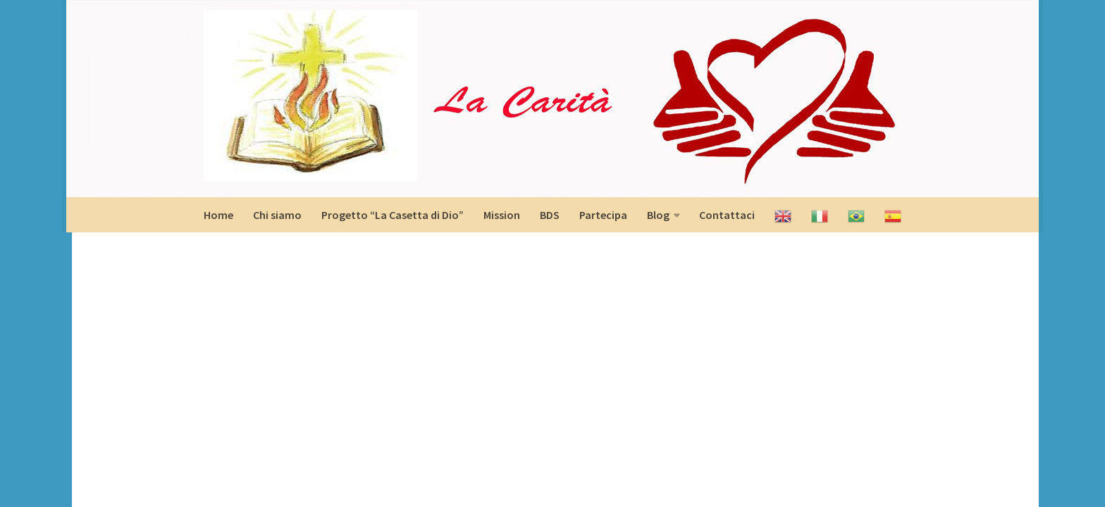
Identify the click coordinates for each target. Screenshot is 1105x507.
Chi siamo (277, 215)
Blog (658, 215)
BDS (550, 215)
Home (218, 215)
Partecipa (603, 215)
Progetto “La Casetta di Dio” (392, 215)
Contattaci (727, 215)
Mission (501, 215)
